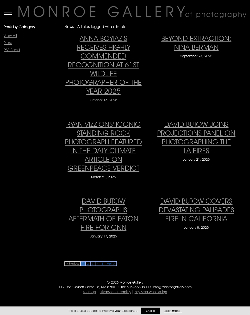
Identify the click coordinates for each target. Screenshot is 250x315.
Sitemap (89, 292)
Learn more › (173, 311)
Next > (111, 263)
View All (10, 35)
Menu (8, 12)
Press (8, 42)
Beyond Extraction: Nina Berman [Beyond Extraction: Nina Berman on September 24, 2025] (196, 42)
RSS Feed (12, 50)
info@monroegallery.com (172, 287)
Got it (150, 311)
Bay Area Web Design (151, 292)
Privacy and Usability (115, 292)
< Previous (72, 263)
